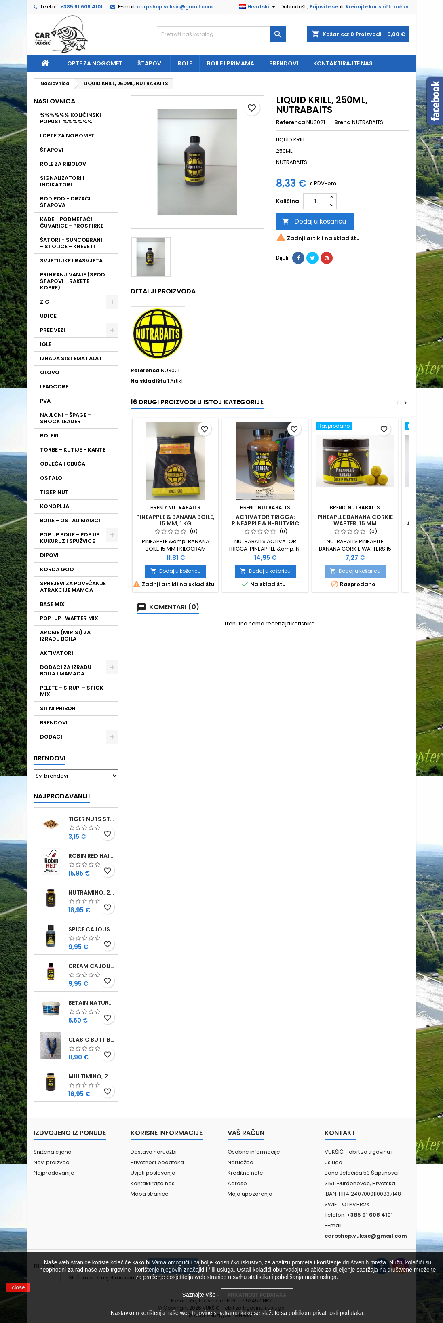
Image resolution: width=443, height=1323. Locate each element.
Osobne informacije (254, 1152)
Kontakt (340, 1132)
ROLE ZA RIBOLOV (63, 164)
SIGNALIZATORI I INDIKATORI (62, 181)
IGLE (45, 344)
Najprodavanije (54, 1173)
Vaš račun (246, 1132)
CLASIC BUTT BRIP (91, 1039)
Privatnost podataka (157, 1162)
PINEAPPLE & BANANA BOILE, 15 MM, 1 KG (175, 520)
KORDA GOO (57, 569)
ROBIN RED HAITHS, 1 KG (91, 855)
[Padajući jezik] (258, 7)
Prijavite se (324, 6)
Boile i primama (230, 63)
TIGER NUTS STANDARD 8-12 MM (91, 819)
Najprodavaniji (62, 796)
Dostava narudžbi (154, 1152)
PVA (45, 401)
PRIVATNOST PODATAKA (257, 1295)
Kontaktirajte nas (343, 63)
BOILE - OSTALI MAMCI (70, 520)
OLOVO (49, 372)
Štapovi (150, 63)
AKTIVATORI (56, 653)
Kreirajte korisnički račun (377, 6)
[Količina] (315, 201)
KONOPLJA (54, 506)
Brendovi (283, 63)
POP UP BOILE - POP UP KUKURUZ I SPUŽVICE (69, 538)
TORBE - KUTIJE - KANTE (72, 450)
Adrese (237, 1183)
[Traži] (221, 34)
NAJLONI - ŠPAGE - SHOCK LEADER (65, 418)
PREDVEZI (52, 330)
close (18, 1287)
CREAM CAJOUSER (91, 966)
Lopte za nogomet (93, 63)
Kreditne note (245, 1173)
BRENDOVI (54, 722)
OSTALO (51, 478)
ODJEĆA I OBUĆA (62, 464)
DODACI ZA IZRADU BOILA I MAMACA (65, 670)
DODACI (51, 737)
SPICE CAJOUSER (91, 929)
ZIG (44, 302)
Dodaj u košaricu (314, 221)
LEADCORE (54, 386)
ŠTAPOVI (51, 150)
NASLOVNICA (54, 101)
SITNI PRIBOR (58, 708)
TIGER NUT (54, 492)
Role (185, 63)
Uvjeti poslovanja (153, 1173)
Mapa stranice (150, 1194)
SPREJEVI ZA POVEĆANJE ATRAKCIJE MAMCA (73, 587)
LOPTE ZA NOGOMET (67, 135)
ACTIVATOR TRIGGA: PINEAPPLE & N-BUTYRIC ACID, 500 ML (265, 523)
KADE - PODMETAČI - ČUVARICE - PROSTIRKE (71, 222)
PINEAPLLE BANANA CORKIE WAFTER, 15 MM (355, 520)
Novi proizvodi (52, 1162)
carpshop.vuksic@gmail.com (175, 6)
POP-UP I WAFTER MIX (69, 618)
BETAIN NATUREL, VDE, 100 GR (91, 1003)
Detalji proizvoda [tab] (163, 291)
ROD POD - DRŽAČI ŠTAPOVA (65, 202)
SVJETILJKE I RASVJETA (71, 260)
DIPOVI (49, 555)
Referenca (290, 122)
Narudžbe (240, 1162)
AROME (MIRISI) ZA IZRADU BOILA (65, 636)
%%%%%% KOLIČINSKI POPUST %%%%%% (70, 118)
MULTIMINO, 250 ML (91, 1076)
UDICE (48, 316)
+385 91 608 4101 (81, 6)
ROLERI (49, 435)
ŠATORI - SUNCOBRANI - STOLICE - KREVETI (71, 243)
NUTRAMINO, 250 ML (91, 892)
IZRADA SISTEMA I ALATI (72, 358)
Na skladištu (148, 381)
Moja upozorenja (250, 1194)
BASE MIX (52, 604)
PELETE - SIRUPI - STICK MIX (71, 691)
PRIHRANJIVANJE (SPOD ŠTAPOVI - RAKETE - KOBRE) (72, 281)
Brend (342, 122)
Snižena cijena (53, 1152)
